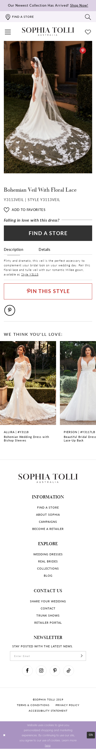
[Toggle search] (88, 16)
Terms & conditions (33, 705)
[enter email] (48, 656)
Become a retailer (48, 529)
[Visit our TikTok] (68, 671)
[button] (8, 31)
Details (44, 249)
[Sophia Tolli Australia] (48, 31)
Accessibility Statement (48, 711)
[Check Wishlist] (88, 31)
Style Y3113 (29, 275)
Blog (48, 576)
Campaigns (48, 522)
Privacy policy (67, 705)
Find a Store (48, 233)
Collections (48, 569)
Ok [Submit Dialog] (91, 735)
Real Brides (48, 562)
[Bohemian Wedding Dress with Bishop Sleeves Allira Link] (28, 395)
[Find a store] (19, 16)
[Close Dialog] (4, 735)
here (47, 745)
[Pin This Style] (48, 292)
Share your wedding (48, 601)
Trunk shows (48, 616)
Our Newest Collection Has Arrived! (48, 5)
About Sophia (48, 515)
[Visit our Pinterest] (55, 671)
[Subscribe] (82, 656)
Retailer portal (48, 623)
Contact (48, 608)
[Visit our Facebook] (27, 671)
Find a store (48, 508)
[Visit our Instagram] (41, 671)
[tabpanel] (48, 107)
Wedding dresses (48, 555)
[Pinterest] (82, 50)
